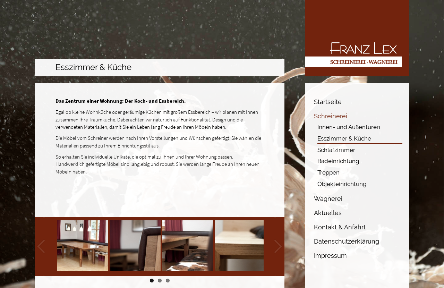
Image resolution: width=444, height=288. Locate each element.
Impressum (330, 255)
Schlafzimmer (336, 149)
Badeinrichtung (338, 161)
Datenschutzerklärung (346, 241)
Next (277, 246)
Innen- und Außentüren (348, 127)
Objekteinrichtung (342, 183)
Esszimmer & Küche (344, 138)
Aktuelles (328, 213)
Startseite (328, 101)
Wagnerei (328, 198)
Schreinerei (330, 116)
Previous (42, 246)
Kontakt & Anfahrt (340, 227)
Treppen (328, 172)
